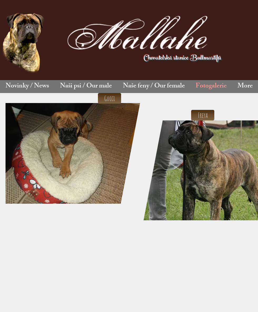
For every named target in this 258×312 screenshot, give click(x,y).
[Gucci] (109, 98)
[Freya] (202, 115)
